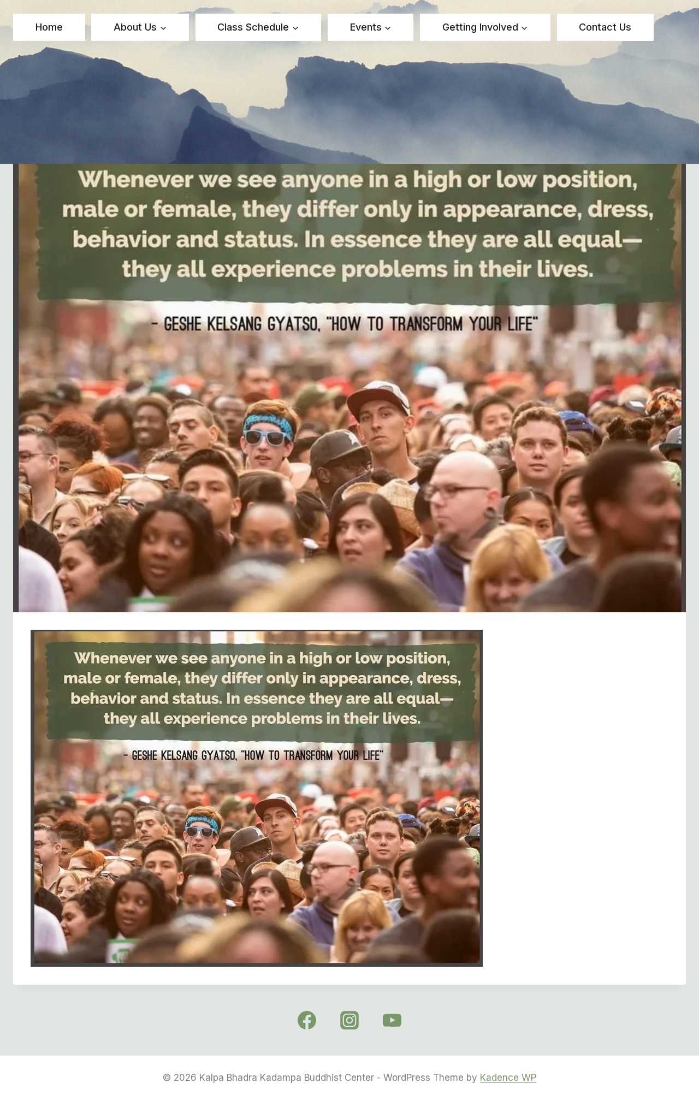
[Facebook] (306, 1020)
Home (49, 27)
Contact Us (605, 27)
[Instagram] (349, 1020)
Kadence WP (508, 1077)
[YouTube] (392, 1020)
